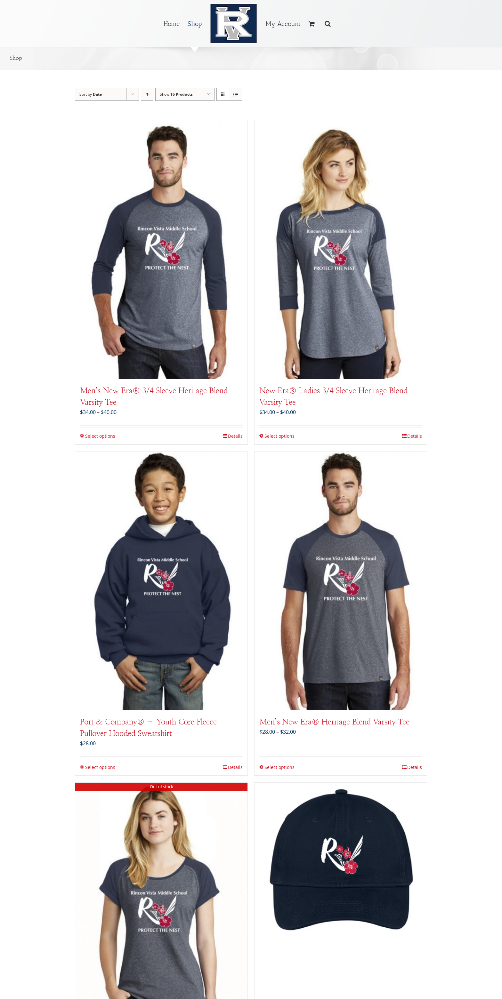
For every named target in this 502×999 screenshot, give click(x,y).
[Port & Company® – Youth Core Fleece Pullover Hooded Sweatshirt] (161, 581)
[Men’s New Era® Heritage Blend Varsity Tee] (341, 581)
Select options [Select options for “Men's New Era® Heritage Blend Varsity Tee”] (279, 767)
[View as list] (235, 94)
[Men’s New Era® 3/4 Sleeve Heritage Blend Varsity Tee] (161, 249)
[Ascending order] (147, 94)
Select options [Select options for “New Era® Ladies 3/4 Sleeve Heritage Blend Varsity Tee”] (279, 436)
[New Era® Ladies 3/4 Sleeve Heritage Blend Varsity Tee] (341, 249)
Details (235, 436)
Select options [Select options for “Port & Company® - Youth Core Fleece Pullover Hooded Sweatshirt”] (100, 767)
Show (176, 94)
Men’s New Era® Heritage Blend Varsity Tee (334, 722)
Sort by (90, 94)
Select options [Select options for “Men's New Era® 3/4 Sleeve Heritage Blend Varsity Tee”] (100, 436)
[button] (328, 23)
